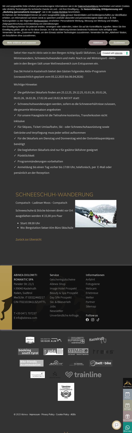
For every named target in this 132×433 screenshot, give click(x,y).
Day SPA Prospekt (61, 297)
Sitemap (91, 306)
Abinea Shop (57, 284)
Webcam (91, 288)
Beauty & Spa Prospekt (64, 293)
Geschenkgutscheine (62, 279)
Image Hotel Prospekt (63, 288)
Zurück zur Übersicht (29, 239)
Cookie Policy (62, 414)
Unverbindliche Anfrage (64, 315)
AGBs (73, 414)
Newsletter (56, 311)
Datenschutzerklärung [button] (88, 6)
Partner (90, 302)
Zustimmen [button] (119, 42)
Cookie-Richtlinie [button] (60, 12)
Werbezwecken (41, 21)
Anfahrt (90, 279)
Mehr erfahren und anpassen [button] (21, 42)
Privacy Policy (47, 414)
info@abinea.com (26, 318)
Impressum (34, 414)
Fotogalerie (93, 284)
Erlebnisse (92, 293)
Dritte (62, 15)
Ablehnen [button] (98, 42)
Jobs (53, 306)
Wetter (90, 297)
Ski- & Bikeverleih (60, 302)
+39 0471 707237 (26, 313)
